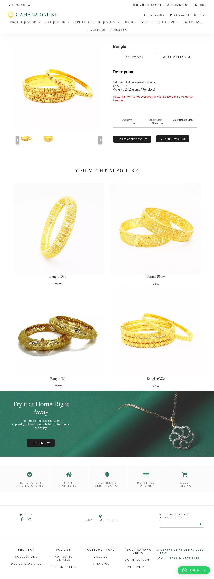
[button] (194, 570)
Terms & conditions (184, 557)
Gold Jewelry (57, 22)
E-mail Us (100, 563)
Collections (167, 22)
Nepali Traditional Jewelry (97, 22)
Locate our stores (101, 517)
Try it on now (41, 442)
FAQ (160, 557)
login (200, 4)
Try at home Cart (154, 15)
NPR (181, 4)
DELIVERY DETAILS (26, 563)
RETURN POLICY (63, 566)
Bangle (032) (156, 379)
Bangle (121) (58, 379)
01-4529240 (16, 4)
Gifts (146, 22)
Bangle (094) (58, 277)
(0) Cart (200, 15)
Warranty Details (63, 558)
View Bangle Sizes (183, 119)
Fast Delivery (193, 22)
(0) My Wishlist (179, 15)
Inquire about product (132, 139)
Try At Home (96, 30)
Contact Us (118, 30)
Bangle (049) (156, 277)
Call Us (101, 556)
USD (187, 4)
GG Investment (138, 559)
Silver (130, 22)
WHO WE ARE (138, 566)
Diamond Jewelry (25, 22)
